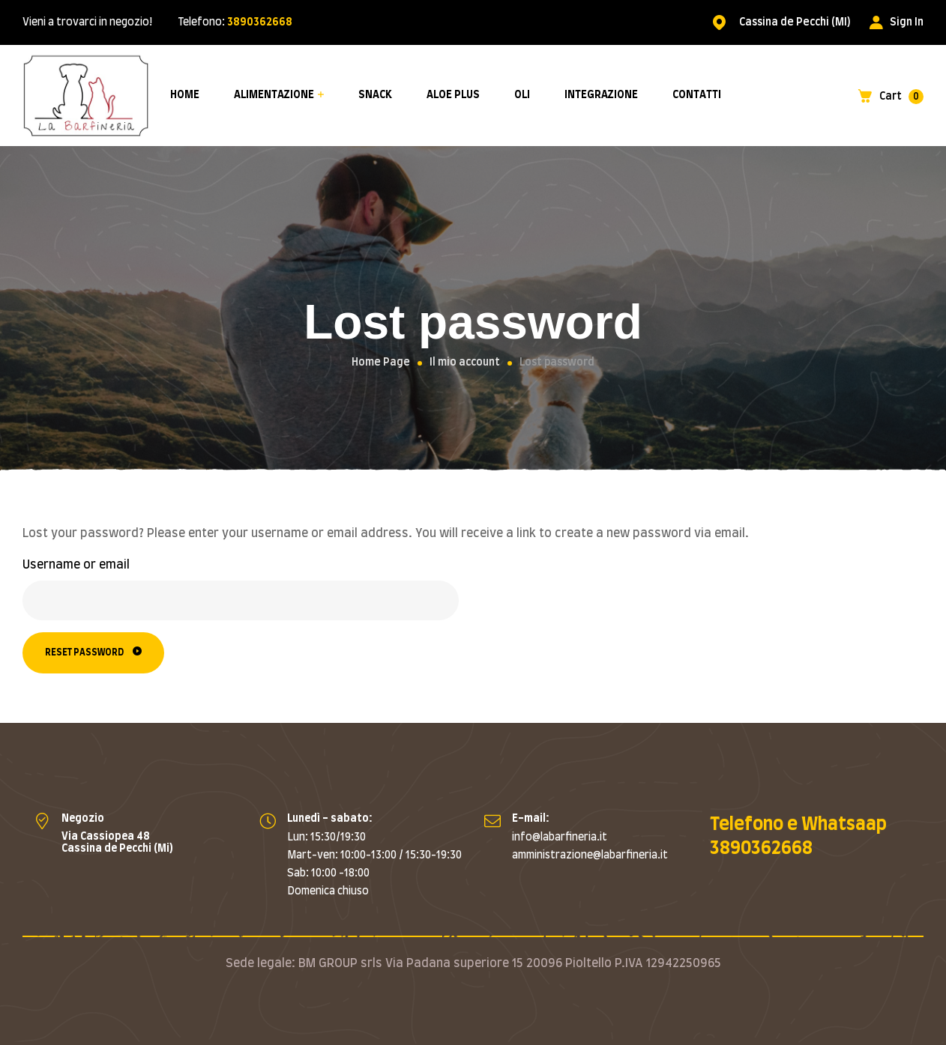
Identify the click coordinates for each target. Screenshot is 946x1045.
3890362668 (259, 22)
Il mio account (465, 362)
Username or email (76, 565)
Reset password (84, 652)
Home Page (381, 362)
